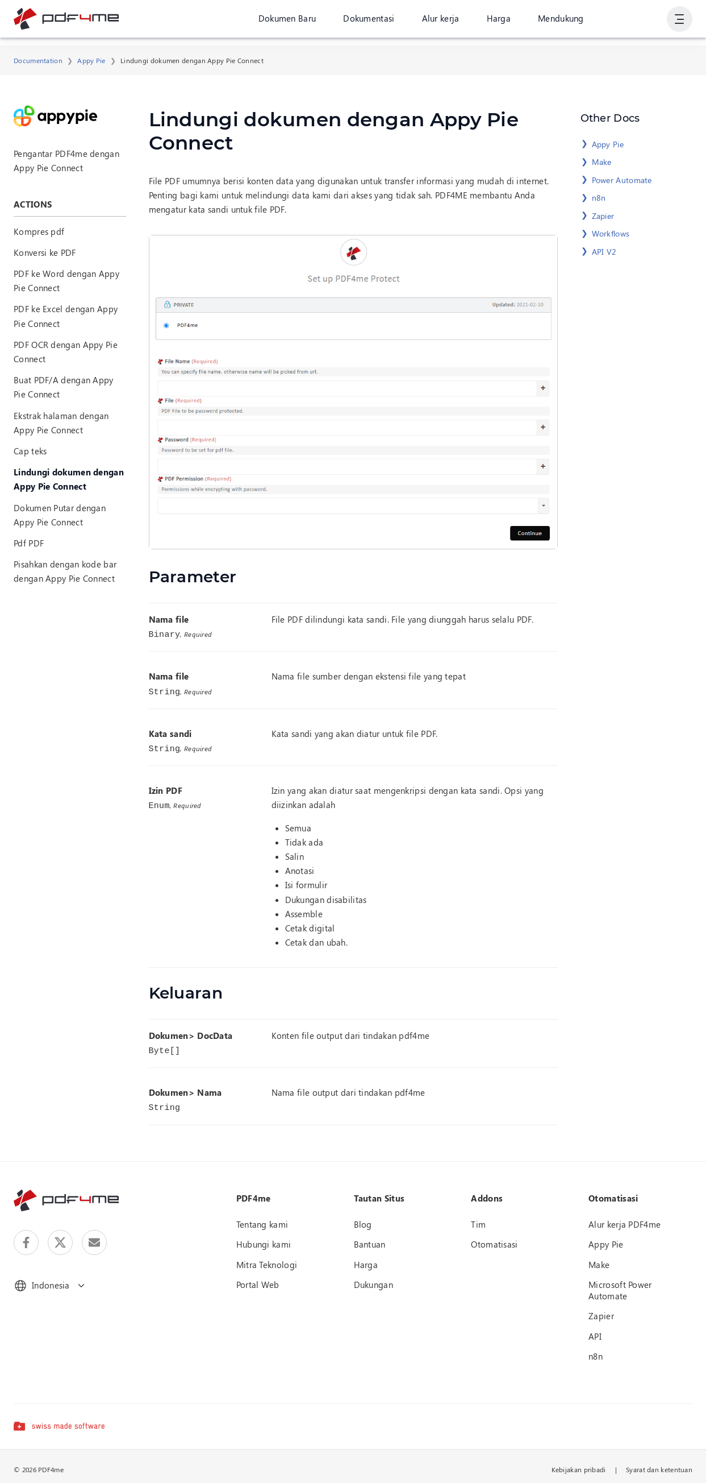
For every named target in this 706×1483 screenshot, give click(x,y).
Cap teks (30, 451)
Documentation (38, 60)
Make (602, 161)
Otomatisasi (494, 1238)
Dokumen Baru (286, 22)
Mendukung (559, 22)
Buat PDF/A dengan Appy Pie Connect (64, 387)
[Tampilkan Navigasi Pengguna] (678, 22)
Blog (363, 1218)
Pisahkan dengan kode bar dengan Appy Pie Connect (65, 571)
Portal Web (257, 1279)
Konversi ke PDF (45, 252)
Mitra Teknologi (267, 1259)
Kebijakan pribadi (579, 1463)
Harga (497, 22)
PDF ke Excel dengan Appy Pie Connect (66, 316)
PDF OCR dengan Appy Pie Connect (66, 351)
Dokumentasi (366, 22)
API (594, 1330)
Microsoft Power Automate (620, 1284)
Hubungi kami (263, 1238)
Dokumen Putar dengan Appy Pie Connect (60, 515)
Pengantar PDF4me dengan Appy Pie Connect (66, 160)
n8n (599, 197)
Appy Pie (91, 60)
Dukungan (373, 1279)
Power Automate (622, 180)
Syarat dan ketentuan (659, 1463)
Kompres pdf (39, 231)
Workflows (611, 233)
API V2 (604, 251)
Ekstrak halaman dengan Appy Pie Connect (61, 423)
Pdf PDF (29, 543)
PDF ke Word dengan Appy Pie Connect (66, 280)
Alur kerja (439, 22)
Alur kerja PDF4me (624, 1218)
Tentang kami (262, 1218)
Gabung (636, 22)
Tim (478, 1218)
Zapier (603, 215)
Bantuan (370, 1238)
